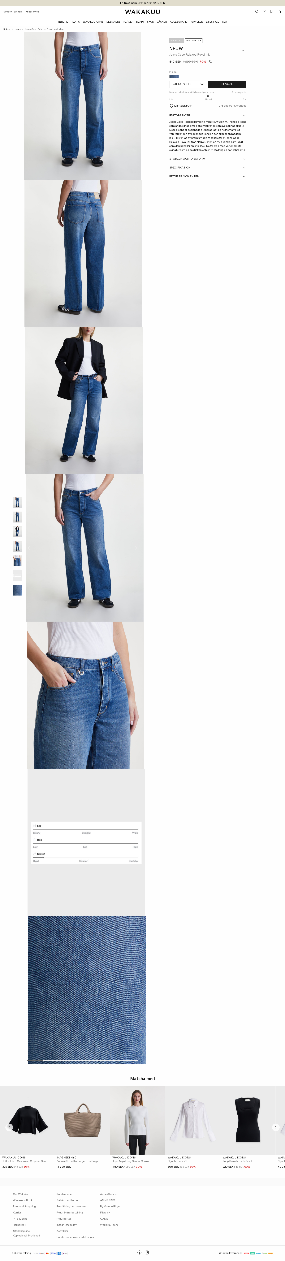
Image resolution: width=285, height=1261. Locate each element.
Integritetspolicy (67, 1225)
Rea (224, 22)
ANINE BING (107, 1200)
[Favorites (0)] (271, 12)
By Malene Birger (110, 1206)
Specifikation (207, 167)
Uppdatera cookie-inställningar (75, 1237)
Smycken (197, 22)
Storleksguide (238, 92)
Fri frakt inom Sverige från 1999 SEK (142, 3)
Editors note (207, 115)
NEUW (176, 48)
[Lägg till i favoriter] (243, 49)
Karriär (17, 1212)
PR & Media (20, 1219)
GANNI (104, 1219)
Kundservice (32, 11)
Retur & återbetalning (70, 1212)
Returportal (64, 1219)
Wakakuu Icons (93, 22)
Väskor (162, 22)
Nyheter (63, 22)
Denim (140, 22)
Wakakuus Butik (22, 1200)
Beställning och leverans (71, 1206)
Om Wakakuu (21, 1194)
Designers (113, 22)
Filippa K (105, 1212)
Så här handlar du (67, 1200)
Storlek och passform (207, 159)
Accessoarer (179, 22)
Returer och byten (207, 176)
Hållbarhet (19, 1225)
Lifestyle (212, 22)
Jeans (18, 29)
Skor (150, 22)
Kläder (128, 22)
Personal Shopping (24, 1206)
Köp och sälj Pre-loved (26, 1235)
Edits (76, 22)
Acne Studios (108, 1194)
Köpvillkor (62, 1231)
